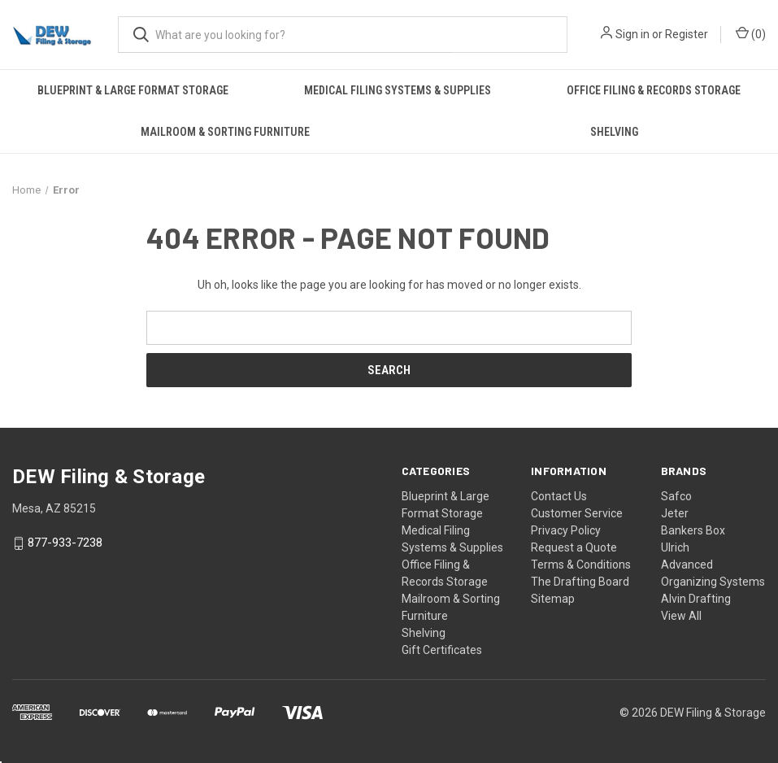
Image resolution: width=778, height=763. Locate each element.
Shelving (614, 131)
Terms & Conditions (581, 564)
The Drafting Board (580, 581)
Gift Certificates (442, 649)
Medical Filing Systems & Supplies (397, 90)
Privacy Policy (566, 530)
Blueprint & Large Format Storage (132, 90)
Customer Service (577, 513)
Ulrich (675, 547)
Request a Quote (574, 547)
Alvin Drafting (696, 598)
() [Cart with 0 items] (751, 33)
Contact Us (559, 496)
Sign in (632, 34)
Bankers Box (693, 530)
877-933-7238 (65, 543)
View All (681, 615)
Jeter (675, 513)
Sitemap (553, 598)
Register (686, 34)
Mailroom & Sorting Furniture (225, 131)
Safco (676, 496)
